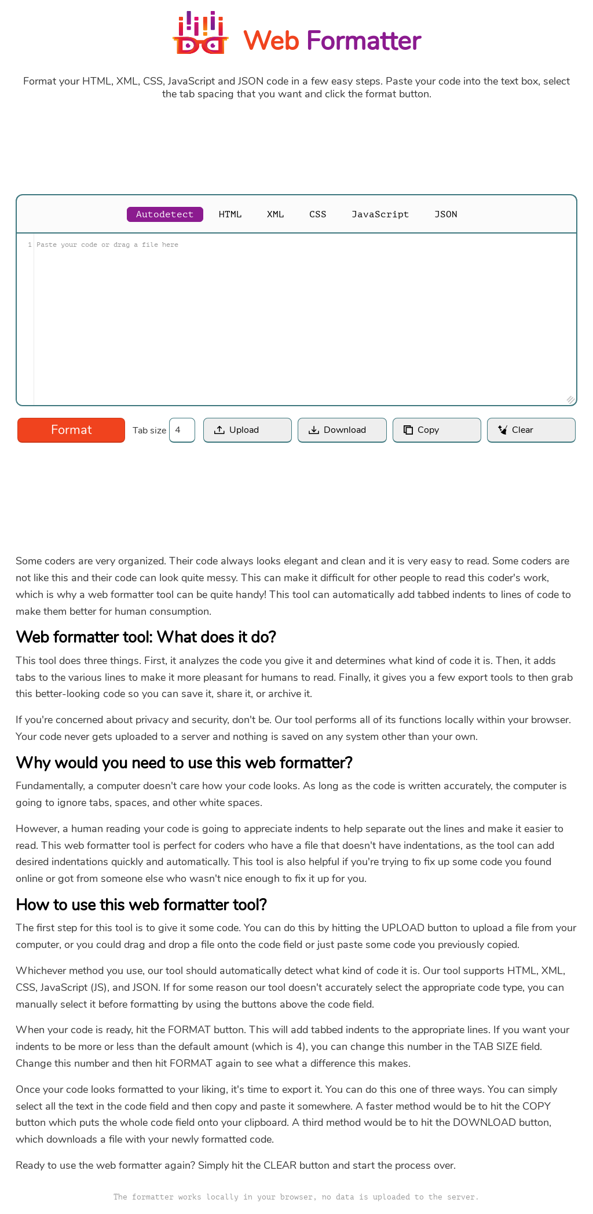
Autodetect (165, 214)
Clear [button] (522, 430)
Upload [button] (244, 430)
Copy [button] (428, 430)
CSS (318, 214)
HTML (230, 214)
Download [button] (345, 430)
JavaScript (380, 214)
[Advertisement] (296, 148)
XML (275, 214)
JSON (445, 214)
